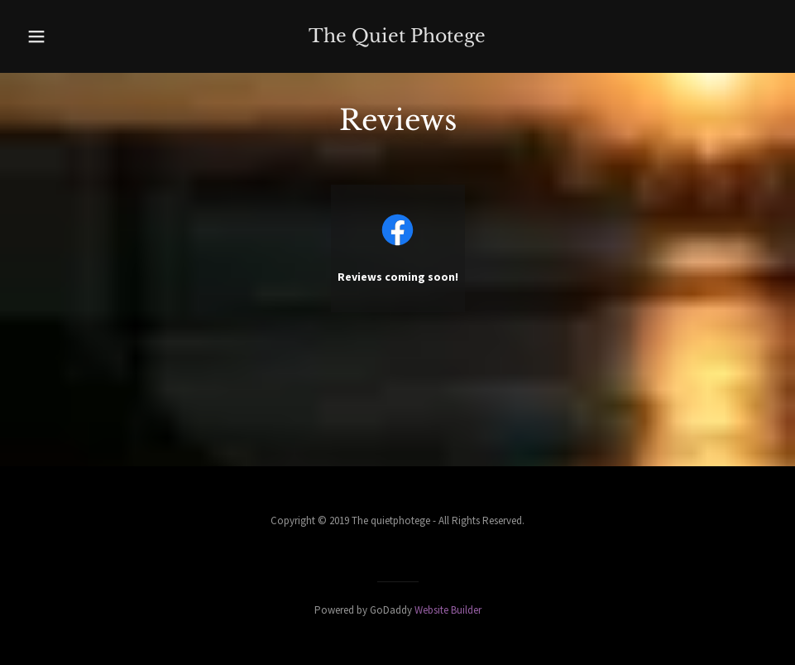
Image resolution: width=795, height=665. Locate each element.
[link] (397, 36)
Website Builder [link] (447, 610)
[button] (59, 36)
